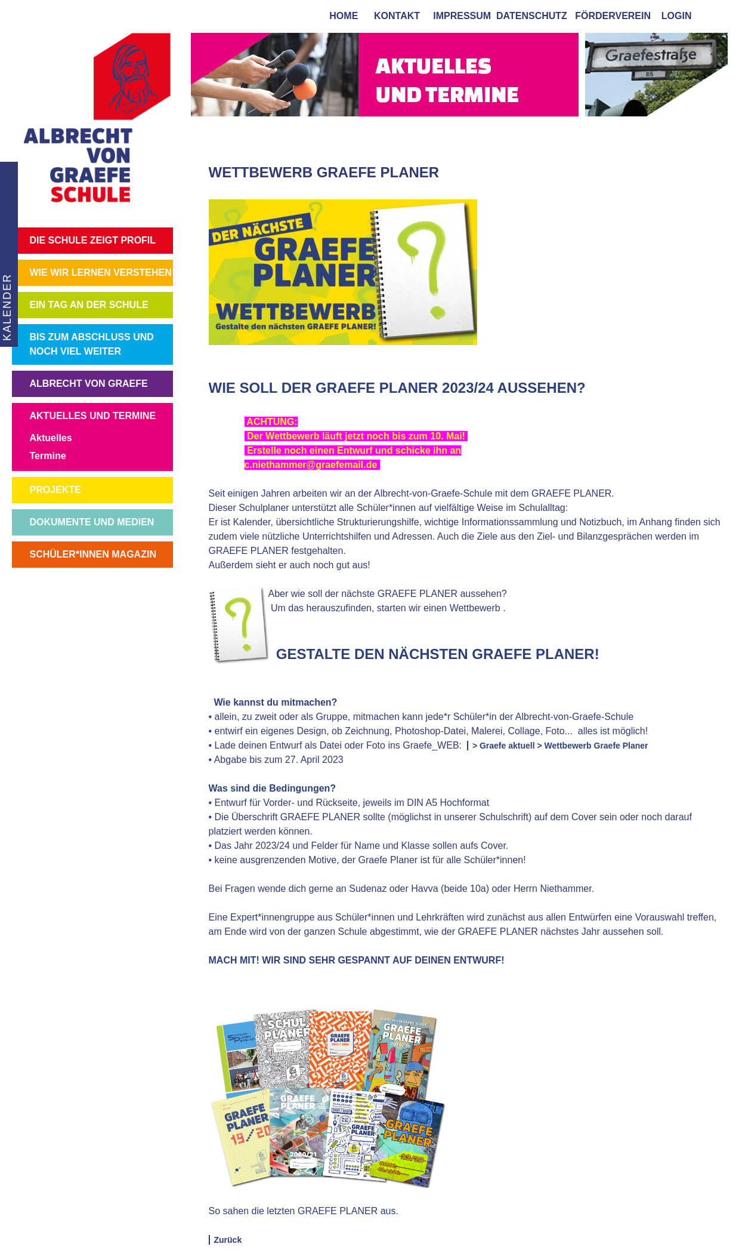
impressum (459, 16)
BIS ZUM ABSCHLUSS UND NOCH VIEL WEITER (92, 344)
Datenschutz (531, 16)
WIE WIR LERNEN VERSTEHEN (101, 272)
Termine (48, 456)
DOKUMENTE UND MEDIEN (92, 522)
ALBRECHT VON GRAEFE (89, 383)
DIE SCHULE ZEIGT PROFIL (93, 240)
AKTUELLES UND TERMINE (93, 416)
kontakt (394, 16)
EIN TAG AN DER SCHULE (89, 305)
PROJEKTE (55, 490)
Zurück (228, 1240)
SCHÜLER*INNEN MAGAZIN (93, 554)
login (676, 16)
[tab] (716, 15)
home (341, 16)
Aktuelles (51, 438)
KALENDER (6, 307)
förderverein (610, 16)
